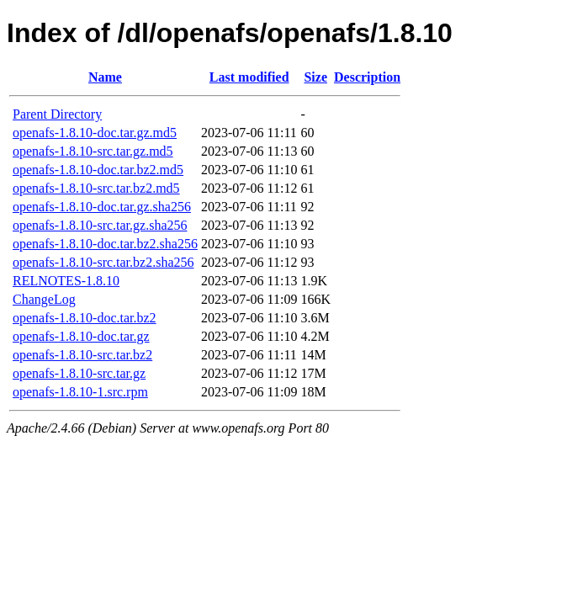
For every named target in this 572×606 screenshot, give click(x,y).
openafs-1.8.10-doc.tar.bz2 (84, 318)
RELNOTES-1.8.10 (66, 281)
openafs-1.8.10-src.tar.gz (79, 373)
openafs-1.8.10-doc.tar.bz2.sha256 (105, 244)
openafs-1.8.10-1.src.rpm (80, 392)
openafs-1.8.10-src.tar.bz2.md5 (96, 188)
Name (105, 77)
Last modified (249, 77)
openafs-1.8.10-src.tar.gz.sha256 (100, 225)
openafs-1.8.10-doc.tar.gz (81, 336)
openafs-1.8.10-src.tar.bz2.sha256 (103, 262)
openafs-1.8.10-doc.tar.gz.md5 (95, 132)
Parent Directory (57, 114)
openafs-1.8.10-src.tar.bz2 (82, 355)
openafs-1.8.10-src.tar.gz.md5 (93, 151)
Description (367, 77)
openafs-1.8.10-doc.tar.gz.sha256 (102, 206)
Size (315, 77)
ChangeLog (44, 299)
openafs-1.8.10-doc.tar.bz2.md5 (98, 169)
